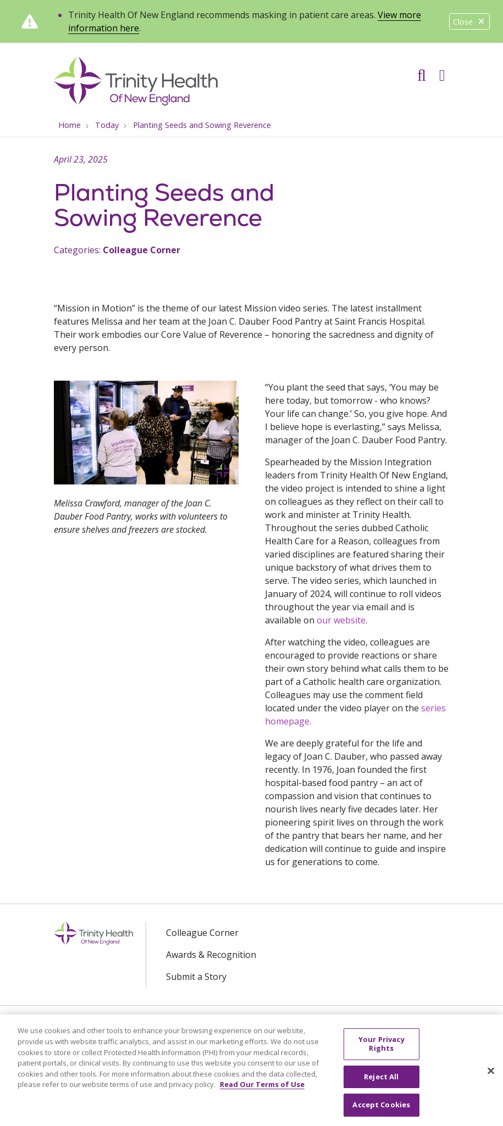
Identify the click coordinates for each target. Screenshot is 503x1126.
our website (341, 620)
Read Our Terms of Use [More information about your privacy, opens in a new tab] (262, 1089)
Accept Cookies (381, 1109)
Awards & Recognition (211, 955)
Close (469, 21)
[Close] (491, 1075)
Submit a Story (196, 977)
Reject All (381, 1081)
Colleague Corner (141, 250)
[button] (444, 71)
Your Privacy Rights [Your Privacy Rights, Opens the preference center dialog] (381, 1048)
